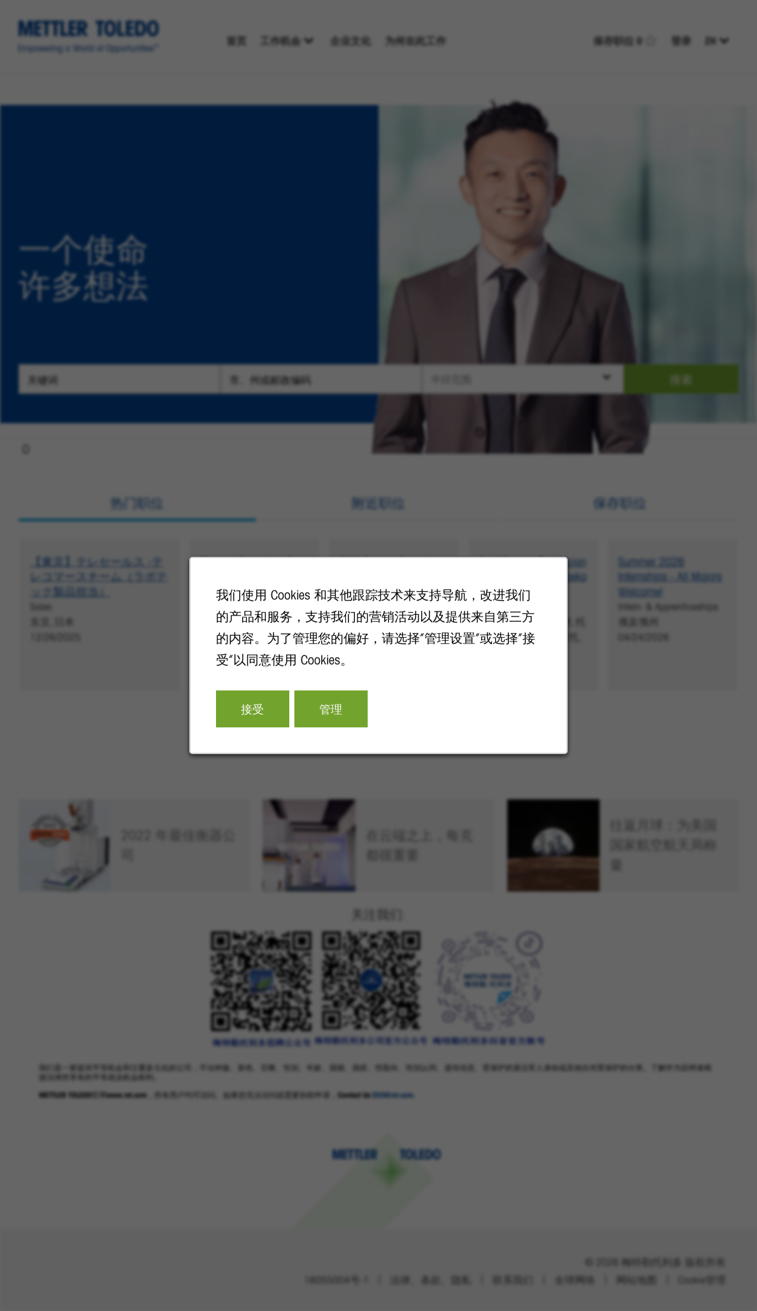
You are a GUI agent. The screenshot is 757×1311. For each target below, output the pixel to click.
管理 (332, 712)
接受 (255, 712)
